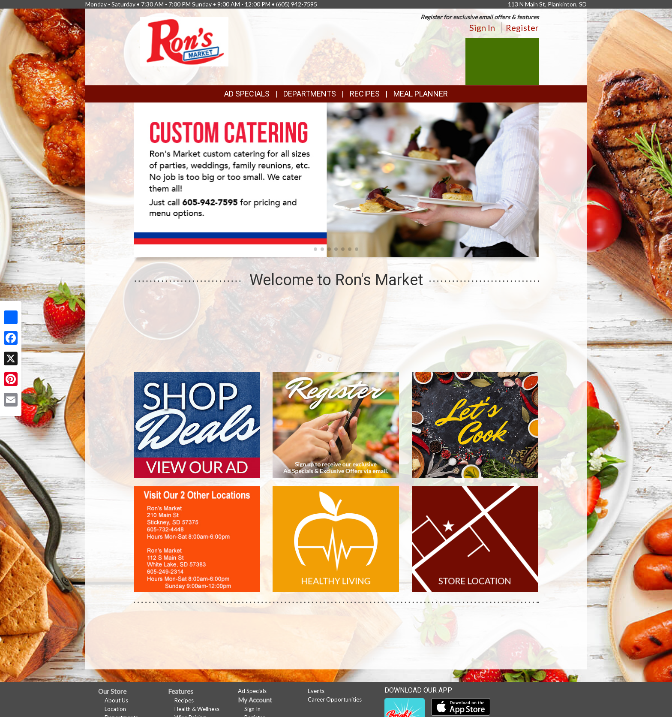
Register (522, 27)
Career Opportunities (335, 699)
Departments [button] (309, 93)
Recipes (365, 93)
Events (316, 690)
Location (115, 708)
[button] (315, 249)
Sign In (482, 27)
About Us (116, 700)
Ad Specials (247, 93)
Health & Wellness (196, 708)
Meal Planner (420, 93)
